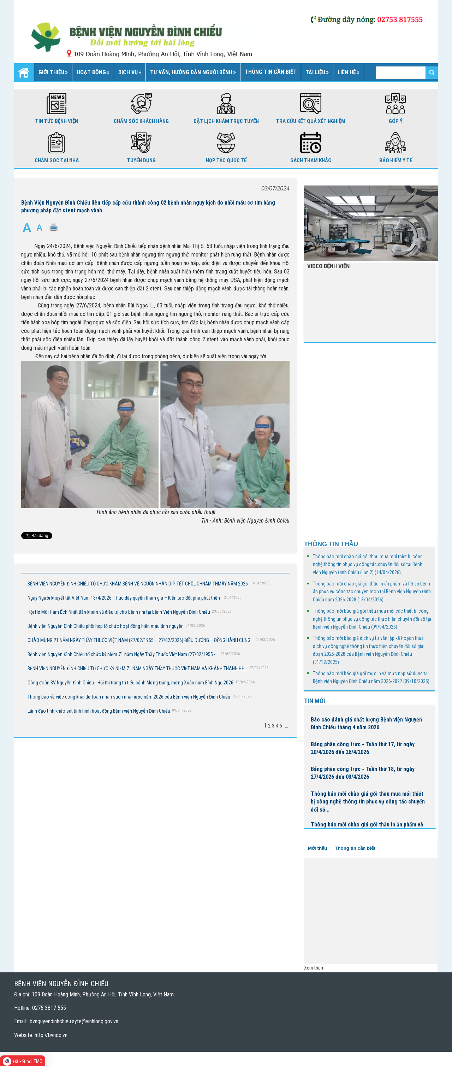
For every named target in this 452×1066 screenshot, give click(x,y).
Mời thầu (317, 848)
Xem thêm (314, 968)
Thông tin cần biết (355, 848)
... (286, 726)
